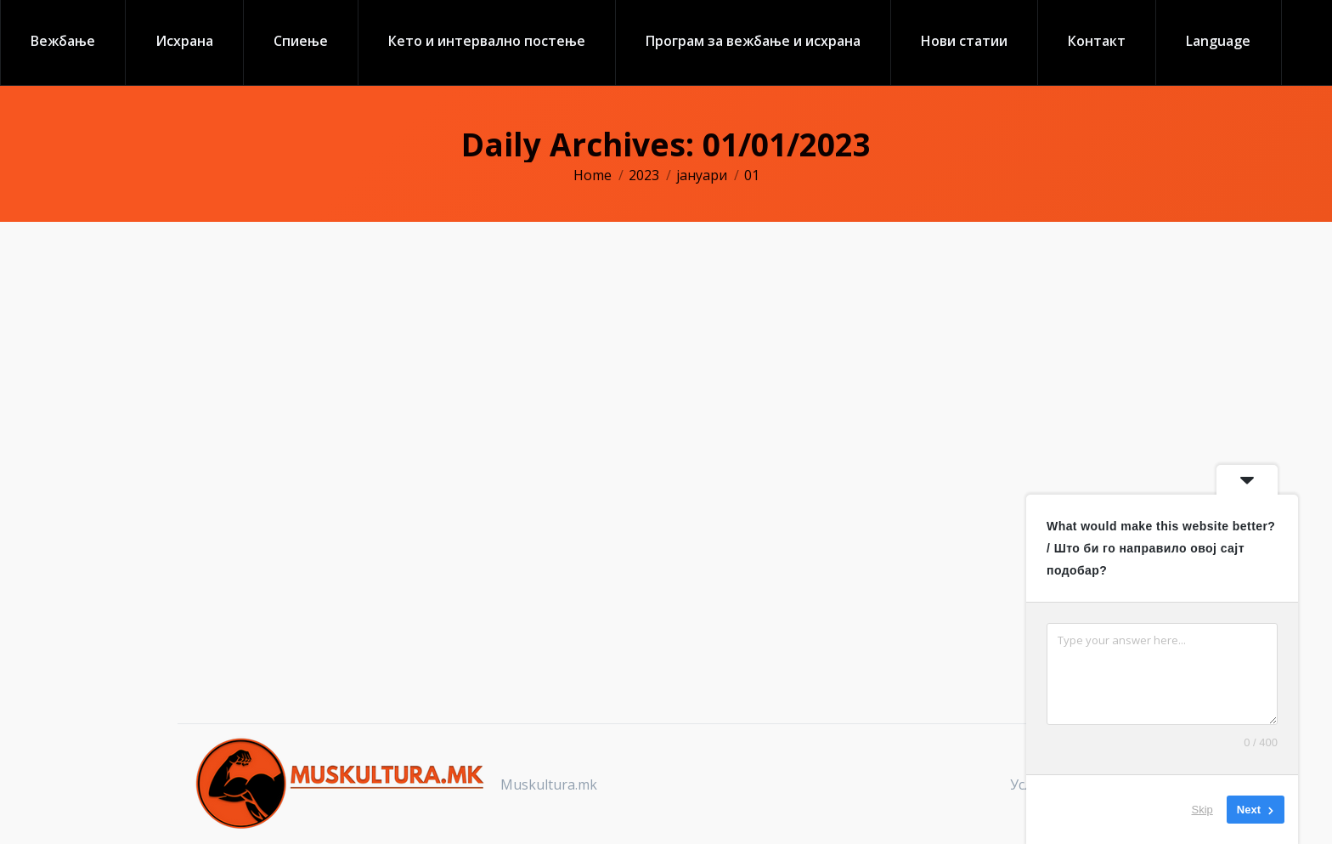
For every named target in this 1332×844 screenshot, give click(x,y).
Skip (1202, 809)
